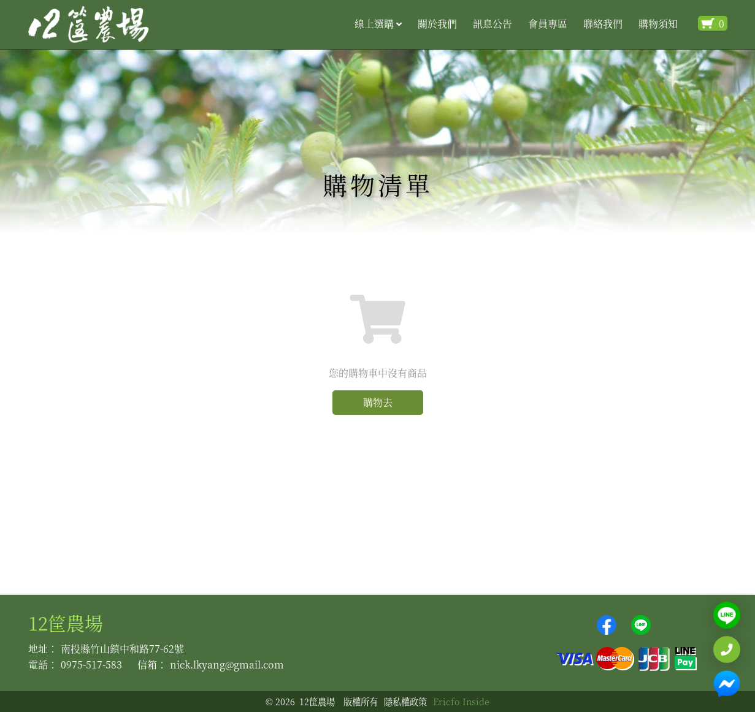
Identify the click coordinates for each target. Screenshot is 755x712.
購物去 (378, 402)
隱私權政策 (405, 701)
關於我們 (437, 24)
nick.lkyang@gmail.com (227, 664)
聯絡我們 (603, 24)
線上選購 (378, 24)
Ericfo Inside (461, 701)
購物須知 (658, 24)
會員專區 (547, 24)
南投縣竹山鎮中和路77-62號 (122, 649)
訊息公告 (492, 24)
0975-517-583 (91, 664)
